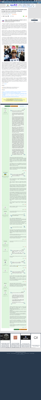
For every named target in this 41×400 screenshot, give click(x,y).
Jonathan (9, 20)
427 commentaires (14, 20)
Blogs (12, 0)
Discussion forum (34, 20)
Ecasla (5, 127)
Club (31, 0)
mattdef (5, 309)
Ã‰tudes (25, 0)
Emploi (22, 0)
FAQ (10, 0)
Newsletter (18, 0)
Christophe (5, 259)
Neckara (5, 278)
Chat (15, 0)
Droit (28, 0)
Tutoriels (7, 0)
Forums (4, 0)
